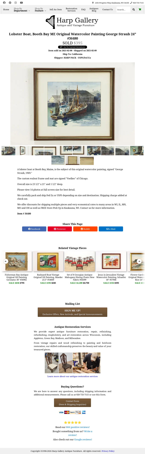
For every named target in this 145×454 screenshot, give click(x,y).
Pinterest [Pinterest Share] (60, 229)
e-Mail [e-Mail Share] (110, 229)
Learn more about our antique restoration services (72, 376)
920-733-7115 (138, 3)
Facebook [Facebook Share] (34, 229)
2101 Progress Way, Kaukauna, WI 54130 (112, 3)
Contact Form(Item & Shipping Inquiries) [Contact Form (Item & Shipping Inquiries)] (72, 403)
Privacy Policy (108, 451)
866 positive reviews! (78, 427)
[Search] (123, 9)
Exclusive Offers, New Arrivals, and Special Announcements (72, 312)
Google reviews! (83, 439)
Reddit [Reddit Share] (85, 229)
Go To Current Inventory (72, 47)
